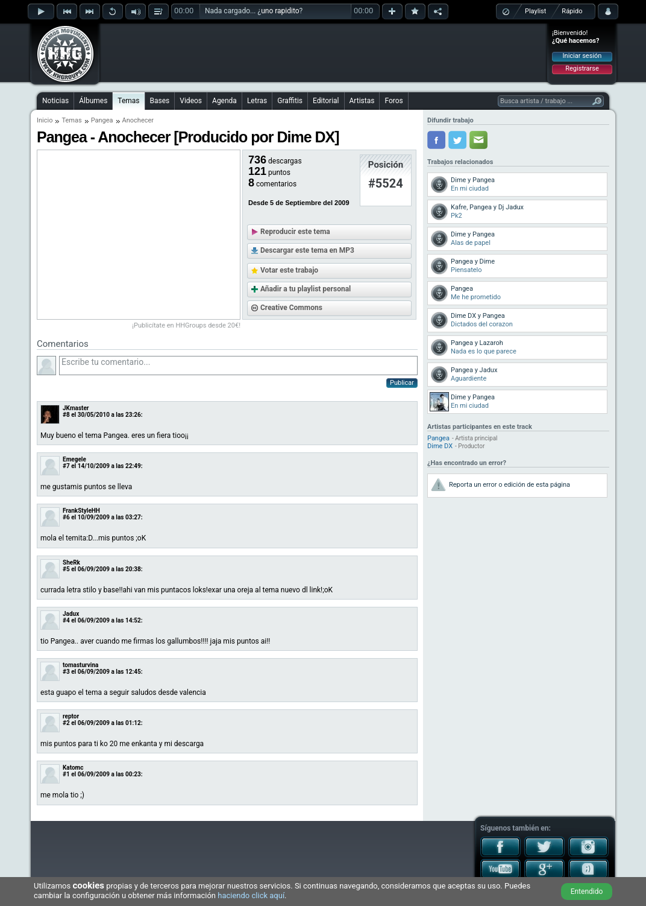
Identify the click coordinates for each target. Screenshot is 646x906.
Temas (128, 101)
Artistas (362, 101)
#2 (66, 723)
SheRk (71, 562)
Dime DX (440, 446)
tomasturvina (80, 665)
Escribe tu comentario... (238, 365)
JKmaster (76, 408)
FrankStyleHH (81, 510)
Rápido (572, 11)
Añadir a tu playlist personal (305, 289)
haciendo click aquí (251, 895)
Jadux (71, 613)
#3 (66, 671)
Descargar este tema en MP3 (307, 250)
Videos (191, 101)
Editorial (326, 101)
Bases (160, 101)
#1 (66, 774)
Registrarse (581, 68)
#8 (66, 414)
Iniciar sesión (582, 56)
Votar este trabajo (289, 270)
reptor (71, 716)
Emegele (74, 459)
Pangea (102, 120)
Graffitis (290, 101)
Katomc (73, 767)
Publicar (402, 383)
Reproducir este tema (295, 231)
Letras (257, 101)
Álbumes (93, 101)
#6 (66, 517)
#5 (66, 569)
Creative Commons (291, 307)
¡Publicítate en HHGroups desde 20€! (186, 325)
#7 (66, 466)
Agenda (224, 101)
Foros (393, 101)
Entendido (587, 891)
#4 (66, 620)
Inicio (44, 120)
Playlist (535, 11)
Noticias (55, 101)
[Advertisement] (323, 52)
